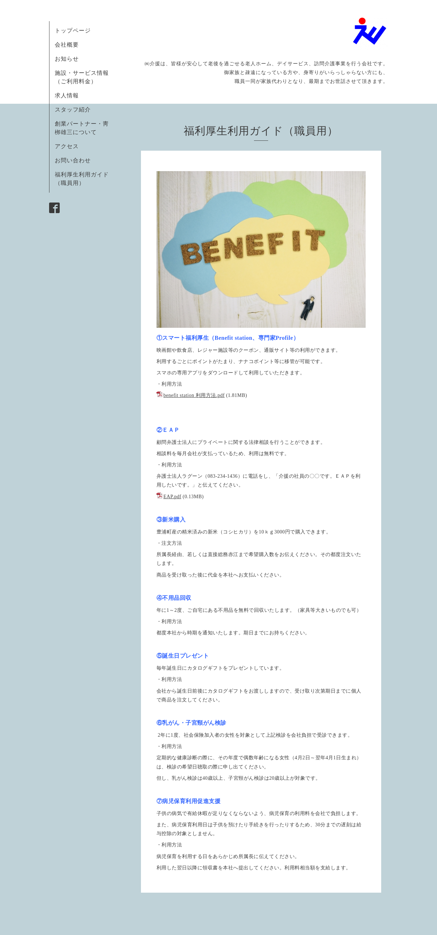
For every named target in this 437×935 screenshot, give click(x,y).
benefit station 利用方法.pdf (194, 395)
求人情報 (67, 95)
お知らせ (67, 59)
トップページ (73, 31)
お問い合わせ (73, 160)
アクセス (67, 146)
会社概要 (67, 45)
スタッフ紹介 (73, 110)
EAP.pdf (173, 496)
